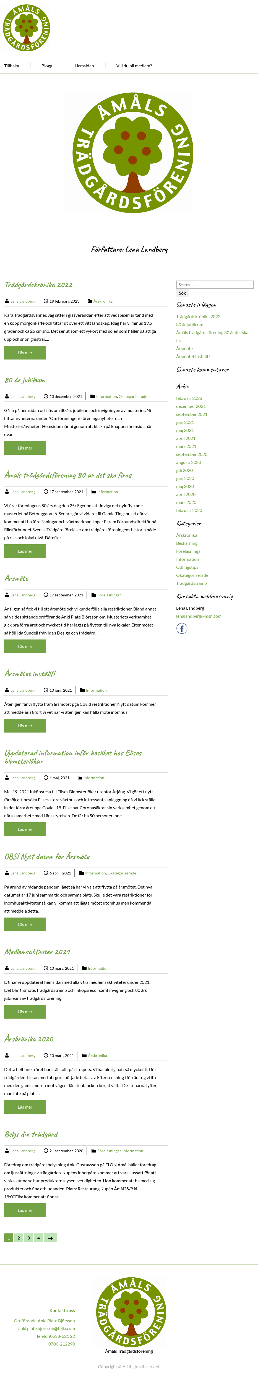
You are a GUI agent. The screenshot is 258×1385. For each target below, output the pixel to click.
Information (106, 396)
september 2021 (191, 414)
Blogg (46, 65)
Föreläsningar (109, 595)
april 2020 (186, 494)
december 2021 (191, 406)
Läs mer (25, 352)
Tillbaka (11, 65)
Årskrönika (103, 301)
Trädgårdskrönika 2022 (38, 284)
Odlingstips (187, 567)
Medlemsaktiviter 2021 (37, 951)
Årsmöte (16, 578)
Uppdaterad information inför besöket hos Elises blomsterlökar (72, 756)
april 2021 (186, 438)
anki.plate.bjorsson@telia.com (46, 1328)
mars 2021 (186, 446)
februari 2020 (189, 510)
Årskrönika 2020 (28, 1039)
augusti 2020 (188, 462)
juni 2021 (185, 422)
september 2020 (191, 454)
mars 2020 (186, 502)
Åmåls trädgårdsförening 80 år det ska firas (67, 475)
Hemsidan (84, 65)
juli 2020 (184, 470)
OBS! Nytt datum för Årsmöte (46, 856)
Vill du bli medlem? (134, 65)
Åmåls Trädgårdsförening (129, 1350)
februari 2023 (189, 398)
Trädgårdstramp (191, 583)
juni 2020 (185, 478)
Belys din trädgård (30, 1134)
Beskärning (186, 543)
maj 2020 (185, 486)
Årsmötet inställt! (29, 673)
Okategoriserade (133, 396)
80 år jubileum (24, 379)
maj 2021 (185, 430)
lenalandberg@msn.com (198, 616)
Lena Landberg (23, 301)
